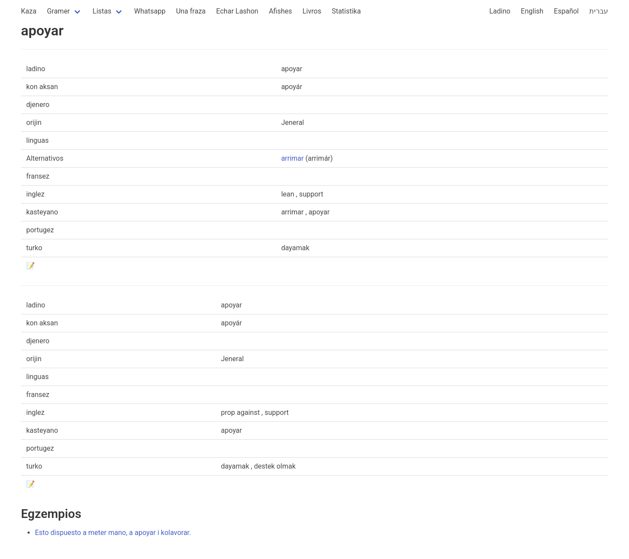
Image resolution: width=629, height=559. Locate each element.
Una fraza (191, 11)
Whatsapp (150, 11)
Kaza (28, 11)
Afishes (280, 11)
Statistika (346, 11)
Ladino (499, 11)
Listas (102, 11)
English (532, 11)
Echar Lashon (237, 11)
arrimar (292, 158)
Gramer (58, 11)
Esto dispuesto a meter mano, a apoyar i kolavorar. (113, 532)
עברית (598, 11)
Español (566, 11)
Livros (312, 11)
